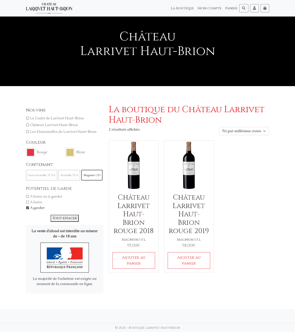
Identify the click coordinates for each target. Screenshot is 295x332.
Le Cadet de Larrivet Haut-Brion (57, 118)
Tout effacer (64, 218)
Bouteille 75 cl (69, 175)
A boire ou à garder (46, 196)
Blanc (80, 152)
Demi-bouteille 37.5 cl (41, 175)
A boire (36, 202)
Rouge (42, 152)
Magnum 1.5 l (92, 175)
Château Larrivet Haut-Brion (54, 125)
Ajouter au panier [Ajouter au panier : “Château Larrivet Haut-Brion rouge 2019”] (189, 260)
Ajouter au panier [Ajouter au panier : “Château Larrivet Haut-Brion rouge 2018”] (133, 260)
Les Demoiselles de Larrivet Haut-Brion (63, 131)
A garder (37, 207)
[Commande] (244, 131)
